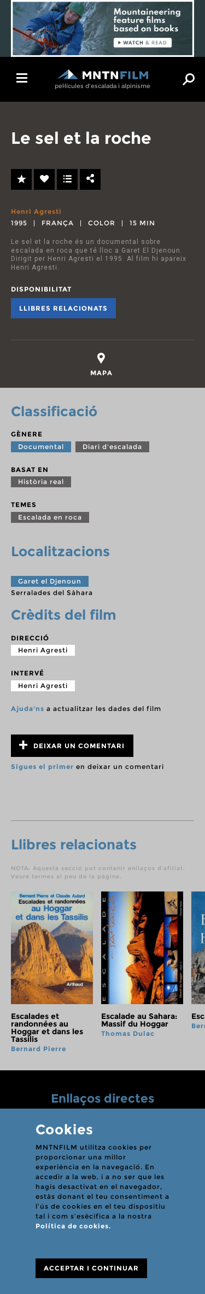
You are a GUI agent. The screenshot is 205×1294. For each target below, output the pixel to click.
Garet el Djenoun (49, 581)
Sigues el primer (42, 766)
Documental (41, 446)
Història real (41, 481)
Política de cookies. (73, 1226)
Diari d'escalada (112, 446)
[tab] (101, 364)
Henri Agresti (36, 211)
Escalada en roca (50, 517)
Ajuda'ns (27, 708)
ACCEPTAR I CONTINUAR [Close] (91, 1268)
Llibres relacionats (63, 308)
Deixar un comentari (72, 745)
